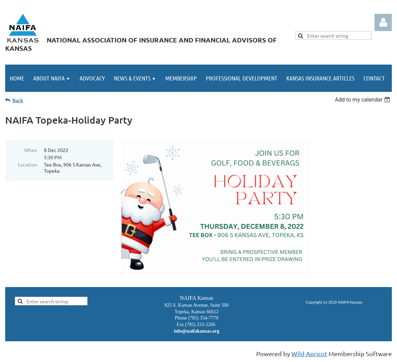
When (30, 150)
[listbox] (363, 99)
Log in (383, 22)
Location (27, 164)
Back (17, 100)
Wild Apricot (309, 353)
